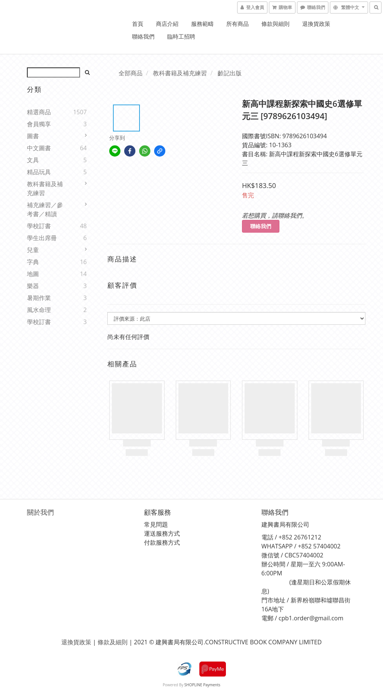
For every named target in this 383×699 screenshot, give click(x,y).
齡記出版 (230, 73)
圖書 (33, 136)
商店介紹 (167, 23)
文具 (33, 160)
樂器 (33, 286)
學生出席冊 (42, 238)
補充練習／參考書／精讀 (45, 209)
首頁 (137, 23)
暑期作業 (39, 298)
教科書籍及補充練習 (45, 188)
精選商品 (39, 112)
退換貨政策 (316, 23)
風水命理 (39, 310)
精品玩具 (39, 172)
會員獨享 (39, 124)
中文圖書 (39, 148)
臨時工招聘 (181, 36)
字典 (33, 262)
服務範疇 (202, 23)
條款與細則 (275, 23)
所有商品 (237, 23)
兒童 (33, 250)
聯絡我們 (143, 36)
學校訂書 (39, 226)
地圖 (33, 274)
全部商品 (131, 73)
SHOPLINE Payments (202, 684)
